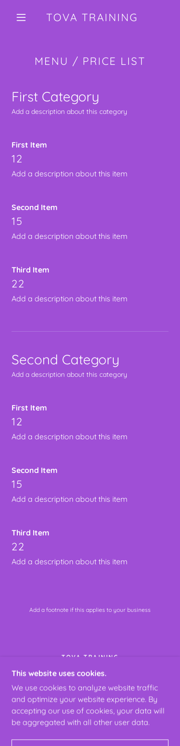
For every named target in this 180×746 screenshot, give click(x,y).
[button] (21, 17)
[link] (92, 17)
